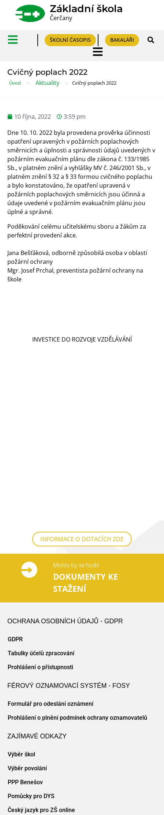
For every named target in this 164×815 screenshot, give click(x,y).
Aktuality (47, 83)
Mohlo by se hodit (76, 409)
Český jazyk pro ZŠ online (41, 653)
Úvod (15, 83)
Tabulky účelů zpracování (41, 497)
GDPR (15, 483)
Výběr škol (21, 598)
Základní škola (86, 9)
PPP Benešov (25, 626)
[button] (151, 40)
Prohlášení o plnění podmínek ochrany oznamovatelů (77, 561)
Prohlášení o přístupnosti (40, 511)
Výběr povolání (27, 612)
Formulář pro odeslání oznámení (50, 547)
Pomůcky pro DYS (31, 640)
